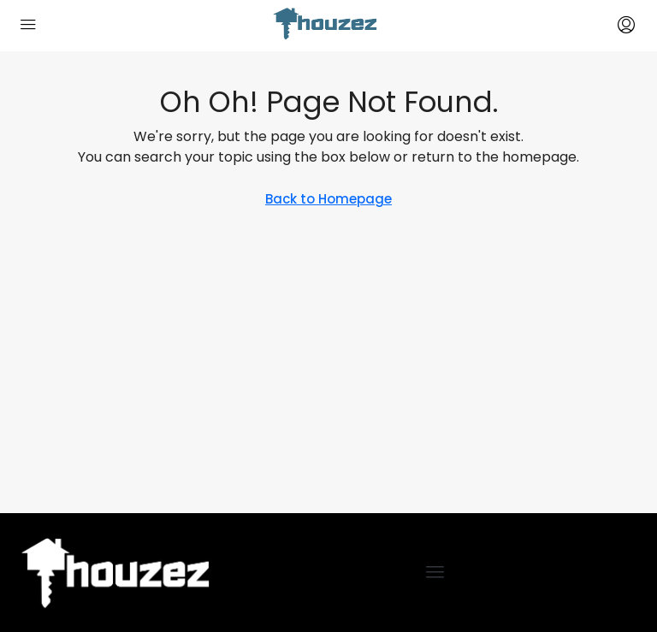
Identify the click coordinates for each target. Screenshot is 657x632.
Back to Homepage (328, 199)
